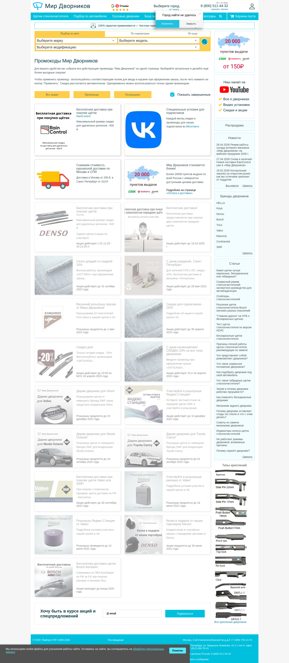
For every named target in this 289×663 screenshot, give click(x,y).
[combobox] (76, 40)
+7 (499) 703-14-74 (241, 635)
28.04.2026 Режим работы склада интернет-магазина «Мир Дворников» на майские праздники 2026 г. (233, 149)
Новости (234, 138)
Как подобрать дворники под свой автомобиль (234, 374)
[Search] (204, 41)
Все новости (232, 185)
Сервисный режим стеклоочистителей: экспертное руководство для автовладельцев (234, 286)
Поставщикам (116, 635)
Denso (80, 214)
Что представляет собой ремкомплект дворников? (232, 357)
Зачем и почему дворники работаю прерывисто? (232, 390)
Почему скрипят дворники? (233, 450)
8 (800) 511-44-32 (214, 6)
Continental (223, 241)
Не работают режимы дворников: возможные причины (231, 442)
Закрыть (191, 23)
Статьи (234, 263)
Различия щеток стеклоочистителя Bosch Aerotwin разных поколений (233, 307)
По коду (193, 33)
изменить (174, 9)
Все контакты (190, 659)
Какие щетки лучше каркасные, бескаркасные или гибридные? (232, 273)
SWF (219, 247)
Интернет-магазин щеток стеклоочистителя (57, 640)
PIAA (220, 208)
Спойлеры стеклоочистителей (228, 298)
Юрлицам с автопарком (121, 640)
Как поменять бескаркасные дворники (234, 399)
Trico (219, 225)
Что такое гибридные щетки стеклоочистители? (234, 382)
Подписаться (185, 608)
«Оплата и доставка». (179, 193)
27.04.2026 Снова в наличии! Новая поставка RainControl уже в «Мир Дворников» (234, 162)
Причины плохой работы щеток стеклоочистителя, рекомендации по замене (232, 347)
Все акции (52, 94)
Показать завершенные (194, 94)
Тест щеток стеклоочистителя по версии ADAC (234, 327)
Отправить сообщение (196, 654)
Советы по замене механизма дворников (230, 424)
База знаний (153, 16)
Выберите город (166, 6)
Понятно (177, 650)
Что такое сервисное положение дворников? (231, 365)
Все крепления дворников (230, 518)
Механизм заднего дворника (234, 405)
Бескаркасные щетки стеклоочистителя (229, 337)
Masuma (222, 236)
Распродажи (132, 94)
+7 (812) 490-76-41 (198, 643)
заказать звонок (219, 9)
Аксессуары (207, 16)
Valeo (220, 230)
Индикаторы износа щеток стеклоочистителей (233, 432)
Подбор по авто (69, 33)
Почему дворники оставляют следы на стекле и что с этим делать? (235, 414)
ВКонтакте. (193, 126)
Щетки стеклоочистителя (50, 16)
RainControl (83, 116)
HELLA (221, 202)
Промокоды (92, 94)
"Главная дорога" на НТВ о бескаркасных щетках (233, 317)
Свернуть (248, 185)
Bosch (220, 219)
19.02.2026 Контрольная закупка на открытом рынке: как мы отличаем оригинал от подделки (234, 175)
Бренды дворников (234, 196)
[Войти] (252, 6)
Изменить (167, 23)
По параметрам (140, 33)
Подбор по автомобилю (90, 16)
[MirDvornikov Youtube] (234, 96)
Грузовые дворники (125, 16)
